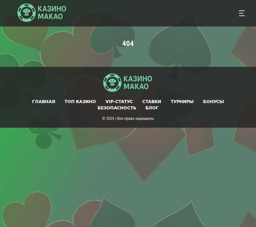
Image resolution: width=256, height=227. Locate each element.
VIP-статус (119, 101)
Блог (152, 107)
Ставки (151, 101)
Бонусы (213, 101)
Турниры (182, 101)
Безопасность (117, 107)
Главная (43, 101)
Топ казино (80, 101)
